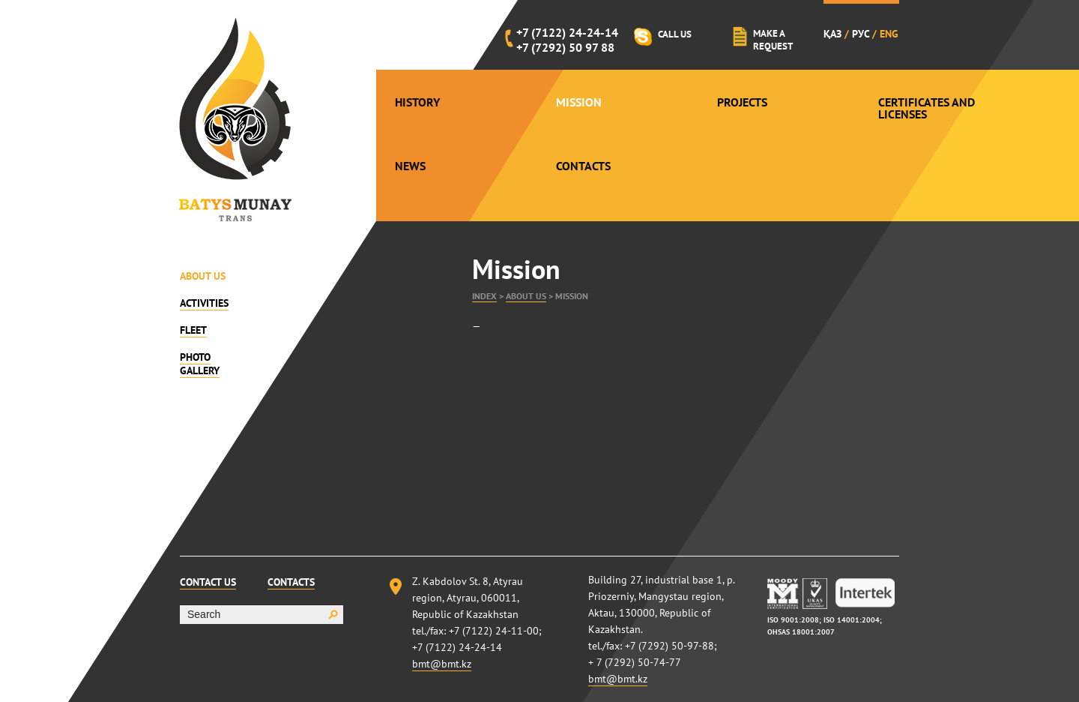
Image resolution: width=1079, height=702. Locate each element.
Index (484, 296)
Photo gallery (200, 363)
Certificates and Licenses (926, 108)
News (410, 165)
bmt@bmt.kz (441, 663)
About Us (203, 276)
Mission (579, 102)
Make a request (773, 39)
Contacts (583, 165)
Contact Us (208, 582)
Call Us (675, 34)
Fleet (193, 330)
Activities (204, 303)
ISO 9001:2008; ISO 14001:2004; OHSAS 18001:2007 (824, 626)
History (417, 102)
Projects (742, 102)
